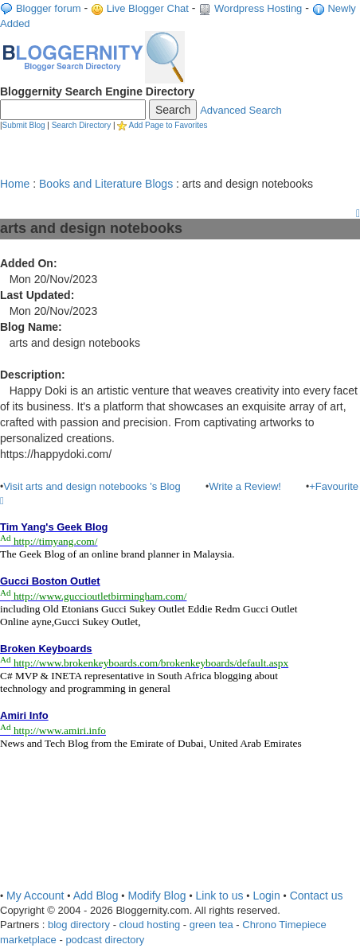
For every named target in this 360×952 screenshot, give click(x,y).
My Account (35, 895)
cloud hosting (150, 925)
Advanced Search (241, 110)
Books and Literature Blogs (106, 183)
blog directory (79, 925)
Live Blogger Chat (148, 8)
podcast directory (104, 940)
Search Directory (81, 125)
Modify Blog (156, 895)
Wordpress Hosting (258, 8)
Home (14, 183)
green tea (211, 925)
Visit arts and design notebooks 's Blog (92, 486)
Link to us (220, 895)
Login (266, 895)
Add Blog (96, 895)
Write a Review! (245, 486)
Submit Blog (23, 125)
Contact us (316, 895)
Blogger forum (48, 8)
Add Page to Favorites (168, 125)
